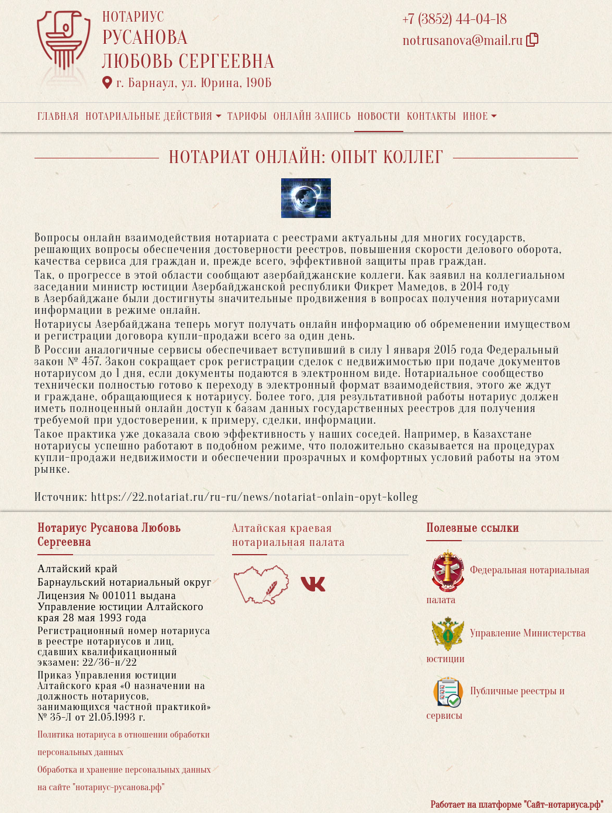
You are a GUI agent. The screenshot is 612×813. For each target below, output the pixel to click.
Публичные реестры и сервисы (495, 699)
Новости (378, 116)
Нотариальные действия (149, 116)
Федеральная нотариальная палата (507, 577)
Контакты (432, 116)
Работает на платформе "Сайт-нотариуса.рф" (517, 805)
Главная (58, 116)
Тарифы (247, 116)
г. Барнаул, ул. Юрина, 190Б (187, 83)
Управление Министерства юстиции (506, 641)
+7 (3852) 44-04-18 (455, 19)
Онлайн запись (312, 116)
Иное (475, 116)
